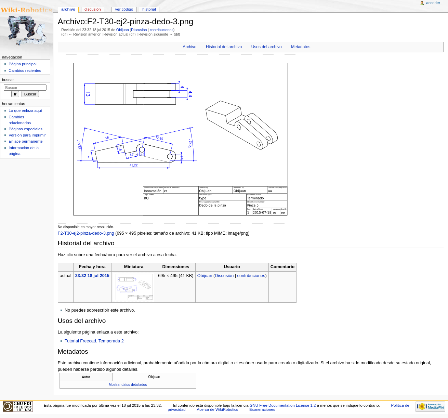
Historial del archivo (224, 46)
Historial (149, 9)
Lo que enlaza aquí (25, 110)
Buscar (8, 80)
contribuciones (161, 30)
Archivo (189, 46)
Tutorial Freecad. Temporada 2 (94, 341)
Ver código (124, 9)
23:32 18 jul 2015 (92, 275)
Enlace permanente (25, 141)
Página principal (23, 64)
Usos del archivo (266, 46)
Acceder (433, 3)
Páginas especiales (25, 129)
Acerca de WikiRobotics (217, 409)
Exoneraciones (262, 409)
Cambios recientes (25, 70)
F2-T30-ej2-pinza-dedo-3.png (86, 233)
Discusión (139, 30)
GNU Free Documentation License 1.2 (283, 405)
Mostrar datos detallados (128, 385)
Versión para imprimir (27, 135)
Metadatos (300, 46)
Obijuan (122, 30)
